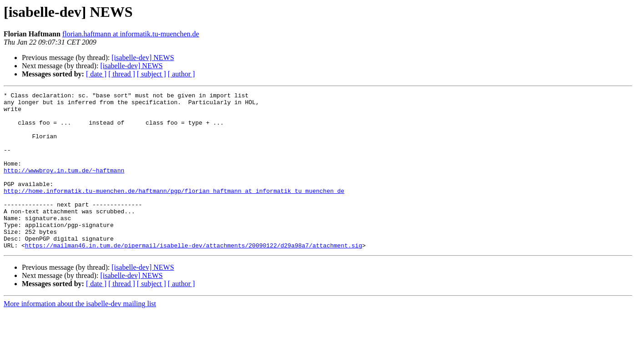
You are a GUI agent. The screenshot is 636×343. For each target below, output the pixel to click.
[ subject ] (151, 74)
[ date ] (96, 74)
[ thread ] (121, 74)
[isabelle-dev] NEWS (142, 57)
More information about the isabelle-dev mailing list (80, 335)
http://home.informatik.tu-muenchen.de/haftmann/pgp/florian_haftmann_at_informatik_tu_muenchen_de (174, 211)
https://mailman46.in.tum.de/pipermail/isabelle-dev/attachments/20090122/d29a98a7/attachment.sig (193, 276)
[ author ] (181, 74)
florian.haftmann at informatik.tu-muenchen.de (130, 34)
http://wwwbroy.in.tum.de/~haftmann (64, 186)
